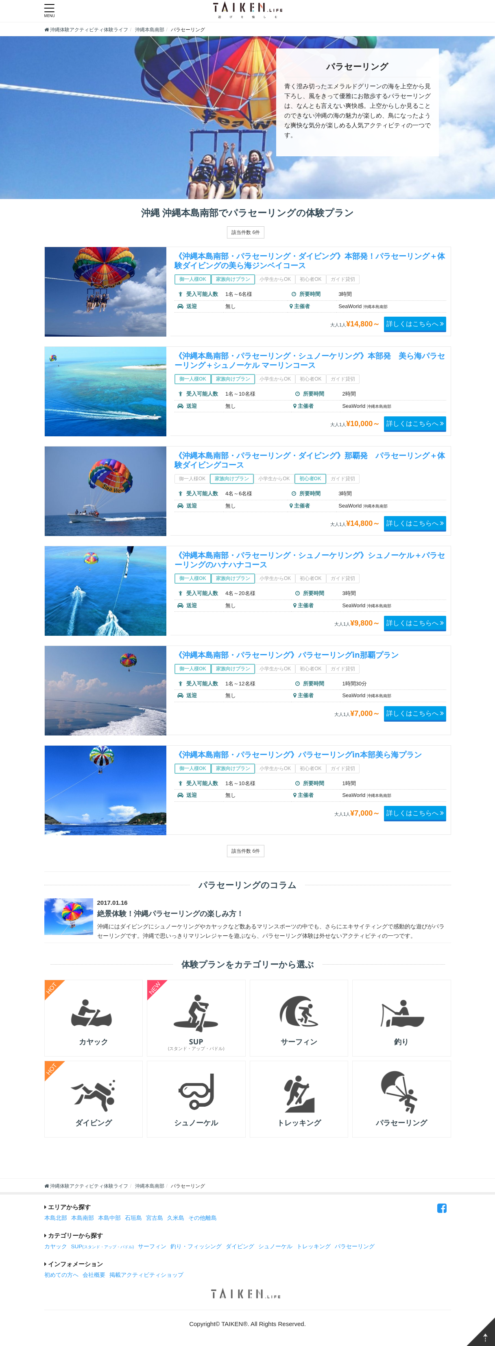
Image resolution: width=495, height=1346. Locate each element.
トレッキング (314, 1248)
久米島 (175, 1219)
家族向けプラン (233, 279)
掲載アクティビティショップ (146, 1276)
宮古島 (154, 1219)
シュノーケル (275, 1248)
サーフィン (152, 1248)
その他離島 (202, 1219)
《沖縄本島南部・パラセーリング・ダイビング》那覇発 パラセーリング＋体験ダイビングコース (308, 460)
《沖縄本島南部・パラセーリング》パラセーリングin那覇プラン (292, 654)
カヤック (55, 1248)
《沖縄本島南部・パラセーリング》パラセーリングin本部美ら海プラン (304, 754)
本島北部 (55, 1219)
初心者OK (310, 279)
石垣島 (133, 1219)
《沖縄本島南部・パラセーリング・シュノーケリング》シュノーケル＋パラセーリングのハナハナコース (308, 559)
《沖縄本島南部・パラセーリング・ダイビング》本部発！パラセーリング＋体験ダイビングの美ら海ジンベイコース (308, 260)
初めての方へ (61, 1276)
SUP (102, 1248)
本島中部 (109, 1219)
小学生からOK (275, 279)
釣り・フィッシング (196, 1248)
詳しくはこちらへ (415, 323)
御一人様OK (192, 279)
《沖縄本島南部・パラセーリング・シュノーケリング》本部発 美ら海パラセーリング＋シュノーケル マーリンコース (308, 360)
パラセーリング (355, 1248)
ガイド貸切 (343, 279)
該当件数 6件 (245, 232)
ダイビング (240, 1248)
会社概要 (94, 1276)
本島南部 (82, 1219)
